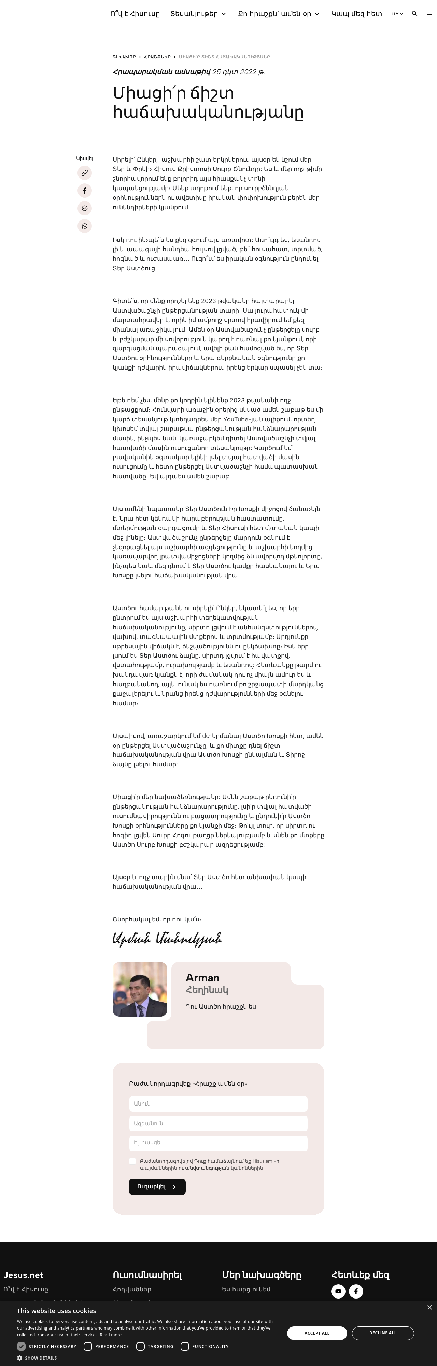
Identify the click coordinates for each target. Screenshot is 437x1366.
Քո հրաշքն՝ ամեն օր (279, 14)
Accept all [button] (317, 1333)
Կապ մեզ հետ (356, 14)
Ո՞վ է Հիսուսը (135, 14)
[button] (147, 1357)
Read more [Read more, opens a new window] (111, 1335)
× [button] (429, 1307)
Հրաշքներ (157, 57)
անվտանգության (208, 1168)
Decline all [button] (383, 1333)
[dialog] (218, 1333)
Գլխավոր (124, 57)
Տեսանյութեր (199, 14)
